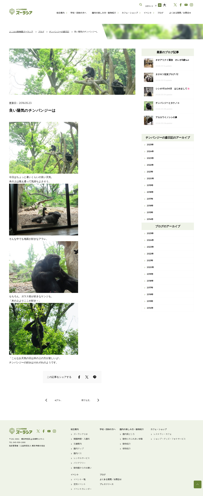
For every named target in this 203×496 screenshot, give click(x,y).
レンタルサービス (82, 458)
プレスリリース (107, 484)
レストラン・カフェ (163, 434)
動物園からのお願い (83, 467)
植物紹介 (127, 448)
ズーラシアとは (81, 434)
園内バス (78, 453)
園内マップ (79, 448)
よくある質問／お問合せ (180, 12)
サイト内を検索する (140, 4)
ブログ (160, 12)
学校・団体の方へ (78, 12)
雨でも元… (86, 400)
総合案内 (61, 12)
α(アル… (58, 400)
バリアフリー (80, 462)
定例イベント (80, 484)
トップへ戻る (197, 484)
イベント (148, 12)
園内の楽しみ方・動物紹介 (104, 12)
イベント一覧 (80, 479)
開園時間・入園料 (82, 438)
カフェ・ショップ (130, 12)
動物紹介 (127, 443)
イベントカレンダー (83, 489)
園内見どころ (129, 434)
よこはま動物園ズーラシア (20, 431)
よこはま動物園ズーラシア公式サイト (20, 11)
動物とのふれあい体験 (133, 438)
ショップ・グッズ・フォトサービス (170, 438)
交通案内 (78, 443)
